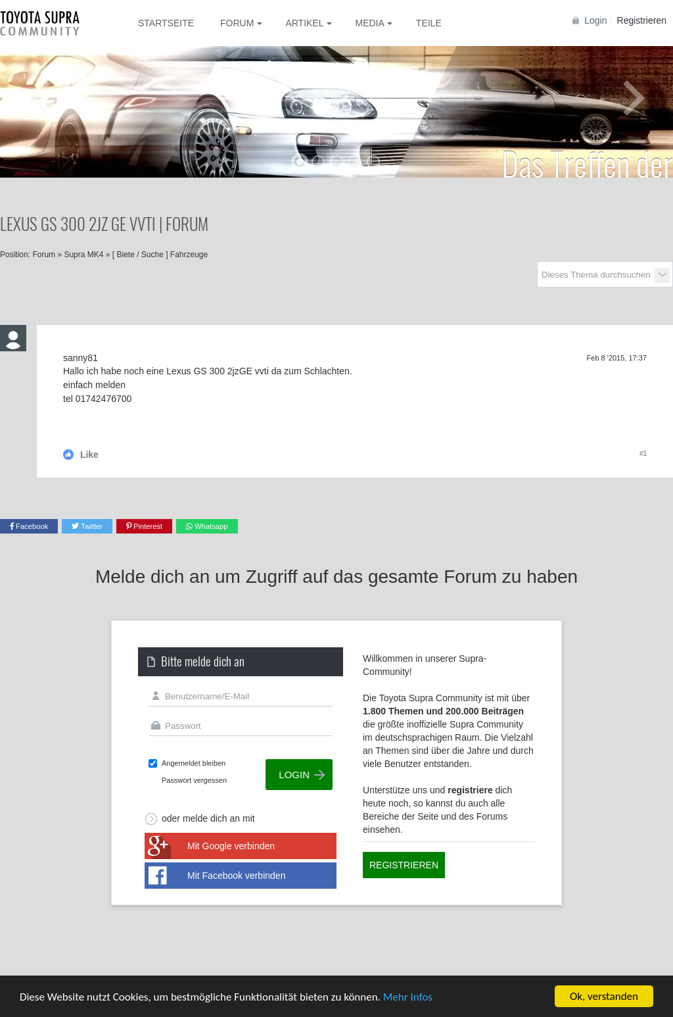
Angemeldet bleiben (193, 763)
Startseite (166, 23)
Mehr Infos (407, 998)
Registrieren (641, 20)
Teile (429, 23)
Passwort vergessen (194, 780)
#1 (643, 453)
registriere (470, 790)
